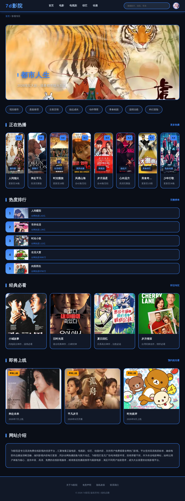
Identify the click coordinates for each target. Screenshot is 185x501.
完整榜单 (175, 200)
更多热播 (175, 125)
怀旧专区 (175, 285)
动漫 (95, 5)
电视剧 (73, 5)
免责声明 (87, 485)
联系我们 (114, 485)
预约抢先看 (174, 360)
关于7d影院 (71, 485)
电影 (61, 5)
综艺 (84, 5)
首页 (51, 5)
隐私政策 (100, 485)
